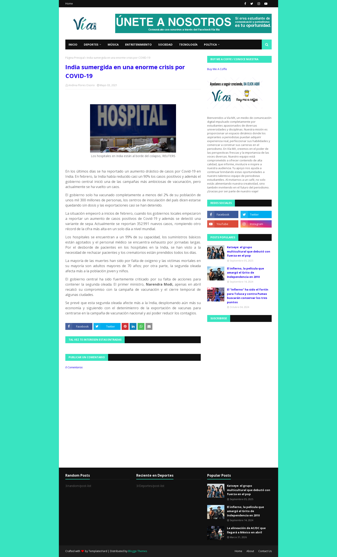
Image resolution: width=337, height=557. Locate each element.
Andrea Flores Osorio (81, 85)
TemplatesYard (98, 551)
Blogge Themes (137, 551)
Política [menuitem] (210, 44)
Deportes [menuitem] (91, 44)
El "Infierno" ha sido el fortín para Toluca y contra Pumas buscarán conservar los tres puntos (247, 296)
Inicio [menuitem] (73, 44)
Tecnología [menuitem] (188, 44)
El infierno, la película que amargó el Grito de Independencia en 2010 (245, 272)
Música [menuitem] (113, 44)
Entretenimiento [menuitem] (138, 44)
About (250, 551)
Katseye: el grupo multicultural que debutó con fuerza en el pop (248, 251)
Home (69, 3)
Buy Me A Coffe (217, 69)
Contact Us (265, 551)
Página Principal (75, 58)
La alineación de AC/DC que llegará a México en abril (246, 530)
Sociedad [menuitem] (165, 44)
